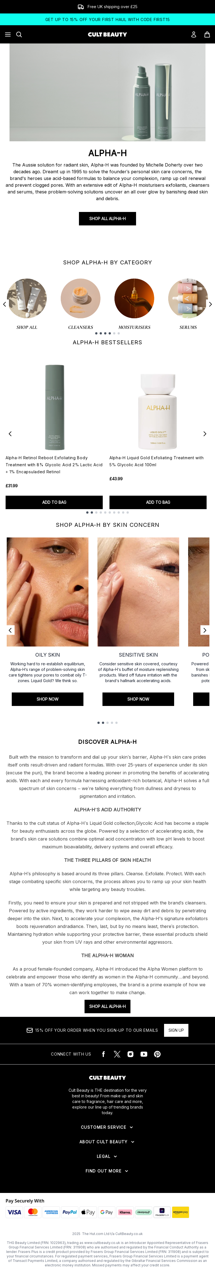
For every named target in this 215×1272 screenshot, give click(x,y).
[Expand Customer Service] (107, 1127)
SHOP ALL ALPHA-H (107, 1006)
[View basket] (207, 34)
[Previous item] (4, 304)
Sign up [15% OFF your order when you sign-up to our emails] (176, 1030)
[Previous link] (10, 630)
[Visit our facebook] (103, 1054)
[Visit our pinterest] (157, 1054)
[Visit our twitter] (117, 1054)
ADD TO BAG (54, 502)
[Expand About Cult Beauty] (107, 1142)
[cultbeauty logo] (107, 34)
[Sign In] (193, 34)
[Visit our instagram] (130, 1054)
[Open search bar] (19, 34)
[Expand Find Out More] (107, 1171)
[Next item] (210, 304)
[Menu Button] (7, 34)
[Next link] (204, 630)
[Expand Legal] (107, 1156)
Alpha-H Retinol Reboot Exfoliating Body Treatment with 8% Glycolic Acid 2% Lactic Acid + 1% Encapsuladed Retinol (54, 464)
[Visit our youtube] (144, 1054)
